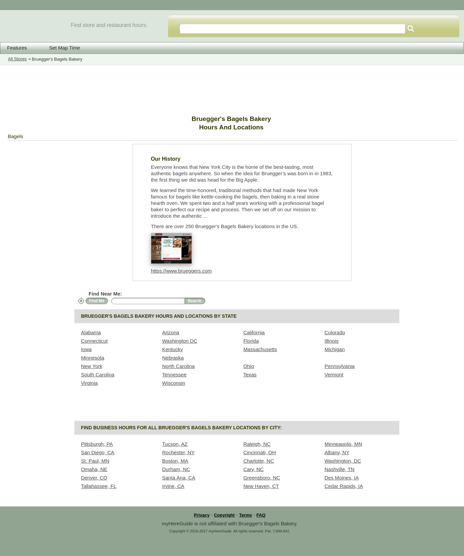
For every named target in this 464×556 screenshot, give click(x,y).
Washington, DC (343, 461)
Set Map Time (60, 48)
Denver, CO (94, 478)
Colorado (335, 332)
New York (91, 366)
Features (17, 48)
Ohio (248, 366)
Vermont (334, 374)
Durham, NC (176, 469)
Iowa (86, 349)
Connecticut (94, 341)
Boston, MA (175, 461)
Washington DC (180, 341)
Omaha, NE (94, 469)
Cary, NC (253, 469)
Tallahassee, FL (98, 486)
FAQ (261, 515)
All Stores (17, 58)
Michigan (335, 349)
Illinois (332, 341)
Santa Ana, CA (178, 478)
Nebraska (173, 358)
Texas (250, 374)
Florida (251, 341)
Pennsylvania (340, 366)
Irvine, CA (173, 486)
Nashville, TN (340, 469)
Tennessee (174, 374)
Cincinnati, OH (259, 452)
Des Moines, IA (342, 478)
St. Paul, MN (95, 461)
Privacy (201, 515)
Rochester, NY (178, 452)
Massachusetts (260, 349)
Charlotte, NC (258, 461)
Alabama (91, 332)
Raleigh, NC (257, 444)
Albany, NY (337, 452)
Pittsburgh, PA (97, 444)
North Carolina (178, 366)
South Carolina (97, 374)
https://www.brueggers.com (181, 271)
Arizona (170, 332)
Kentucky (172, 349)
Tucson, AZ (175, 444)
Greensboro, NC (261, 478)
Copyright (224, 515)
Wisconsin (173, 383)
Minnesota (92, 358)
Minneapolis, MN (343, 444)
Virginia (89, 383)
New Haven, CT (261, 486)
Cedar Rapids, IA (344, 486)
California (254, 332)
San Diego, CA (97, 452)
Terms (245, 515)
